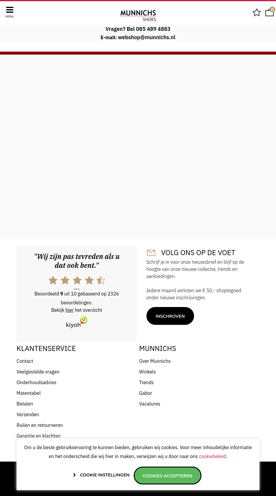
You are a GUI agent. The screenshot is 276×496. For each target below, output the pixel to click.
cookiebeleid (212, 456)
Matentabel (29, 393)
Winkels (147, 372)
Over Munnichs (155, 361)
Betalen (25, 404)
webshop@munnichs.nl (146, 37)
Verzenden (28, 414)
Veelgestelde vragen (38, 372)
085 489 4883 (153, 29)
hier (69, 310)
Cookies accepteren (168, 475)
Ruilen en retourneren (40, 425)
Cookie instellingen (105, 475)
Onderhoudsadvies (37, 382)
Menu (10, 16)
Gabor (145, 393)
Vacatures (149, 404)
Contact (25, 361)
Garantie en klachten (39, 436)
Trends (146, 382)
